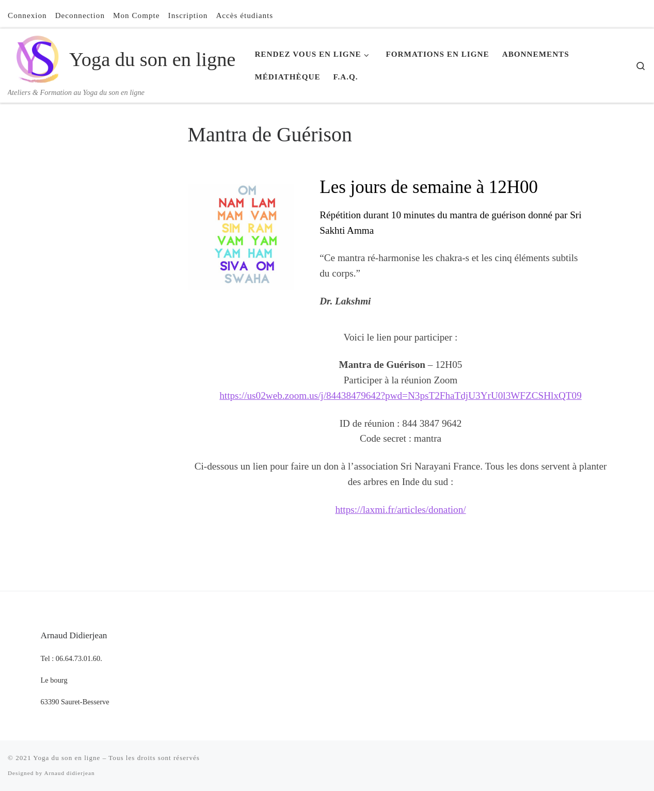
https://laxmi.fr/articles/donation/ (400, 509)
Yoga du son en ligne (66, 758)
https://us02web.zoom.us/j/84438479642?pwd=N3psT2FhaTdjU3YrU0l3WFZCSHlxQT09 (400, 395)
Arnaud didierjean (69, 773)
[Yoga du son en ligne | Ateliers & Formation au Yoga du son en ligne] (37, 57)
